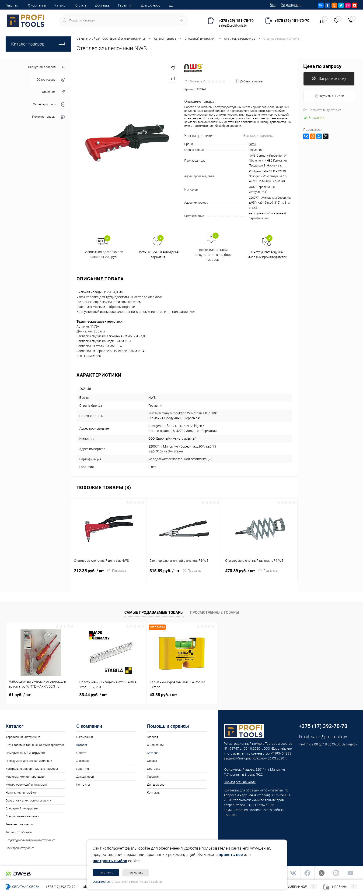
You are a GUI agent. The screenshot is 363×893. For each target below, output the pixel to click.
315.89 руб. (166, 573)
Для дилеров (151, 5)
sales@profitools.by (329, 736)
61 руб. (20, 694)
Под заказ (116, 571)
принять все (231, 854)
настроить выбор (110, 861)
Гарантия (125, 5)
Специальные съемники (22, 816)
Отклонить (136, 873)
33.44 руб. (93, 694)
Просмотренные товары (214, 612)
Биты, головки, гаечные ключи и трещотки (35, 745)
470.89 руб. (241, 573)
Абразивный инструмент (23, 737)
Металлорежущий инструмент (26, 784)
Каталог (60, 5)
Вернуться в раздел (46, 67)
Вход (273, 5)
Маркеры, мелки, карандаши (25, 776)
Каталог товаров (38, 44)
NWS (252, 144)
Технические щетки (19, 824)
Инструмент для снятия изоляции (29, 760)
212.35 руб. (90, 573)
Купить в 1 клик (329, 96)
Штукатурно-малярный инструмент (30, 840)
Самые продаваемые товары (154, 612)
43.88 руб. (163, 694)
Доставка (102, 5)
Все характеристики (258, 136)
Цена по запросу (322, 66)
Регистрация (290, 5)
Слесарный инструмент (22, 808)
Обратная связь (22, 887)
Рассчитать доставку (322, 110)
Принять (106, 873)
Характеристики (49, 104)
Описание (53, 92)
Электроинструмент (20, 848)
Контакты (83, 784)
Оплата (81, 5)
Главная (12, 5)
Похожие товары (48, 117)
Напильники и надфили (21, 792)
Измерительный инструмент (25, 753)
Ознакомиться (102, 881)
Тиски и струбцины (19, 832)
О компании (37, 5)
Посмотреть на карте (240, 782)
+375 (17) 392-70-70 (60, 887)
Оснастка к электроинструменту (28, 800)
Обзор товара (51, 80)
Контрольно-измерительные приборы (32, 768)
